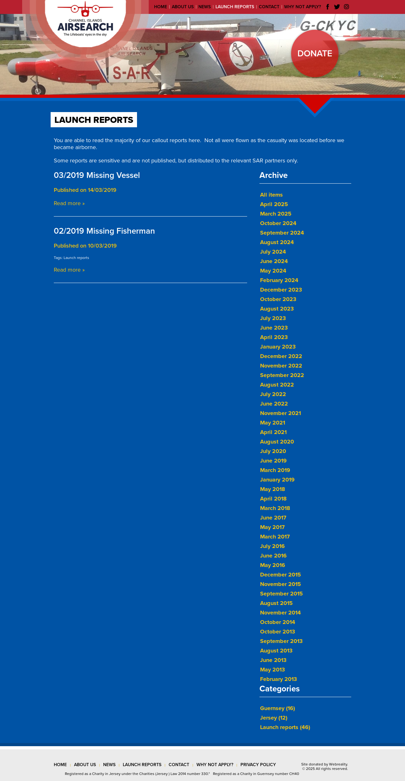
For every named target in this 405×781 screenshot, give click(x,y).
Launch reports (234, 6)
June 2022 (274, 403)
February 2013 (278, 679)
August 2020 (277, 441)
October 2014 (277, 622)
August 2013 (276, 650)
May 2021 (272, 422)
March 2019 (275, 470)
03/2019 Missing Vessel (97, 175)
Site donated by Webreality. (324, 764)
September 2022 (282, 375)
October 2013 (277, 631)
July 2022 (273, 394)
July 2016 (272, 546)
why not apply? (214, 764)
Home (160, 6)
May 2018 (272, 489)
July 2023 (273, 318)
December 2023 (281, 289)
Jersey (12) (273, 717)
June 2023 (274, 327)
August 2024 (277, 242)
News (204, 6)
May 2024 (273, 270)
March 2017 (275, 536)
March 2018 (275, 508)
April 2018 (273, 498)
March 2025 (275, 213)
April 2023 (274, 337)
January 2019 (277, 479)
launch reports (142, 764)
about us (85, 764)
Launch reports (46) (285, 727)
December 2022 (281, 356)
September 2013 (281, 641)
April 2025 (274, 204)
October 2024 (278, 223)
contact (179, 764)
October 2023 (278, 299)
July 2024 (273, 251)
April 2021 (273, 432)
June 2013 (273, 660)
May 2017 (272, 527)
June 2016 (273, 555)
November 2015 (280, 584)
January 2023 (278, 346)
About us (183, 6)
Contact (269, 6)
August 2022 (277, 384)
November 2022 (281, 365)
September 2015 (281, 593)
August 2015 (276, 603)
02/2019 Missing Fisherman (104, 231)
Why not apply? (302, 6)
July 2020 (273, 451)
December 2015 (280, 574)
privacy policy (258, 764)
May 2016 (272, 565)
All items (271, 194)
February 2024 (279, 280)
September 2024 (282, 232)
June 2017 (273, 517)
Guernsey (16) (277, 708)
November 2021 (280, 413)
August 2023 (277, 308)
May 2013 (272, 669)
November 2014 (280, 612)
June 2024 (274, 261)
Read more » (69, 203)
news (109, 764)
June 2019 (273, 460)
